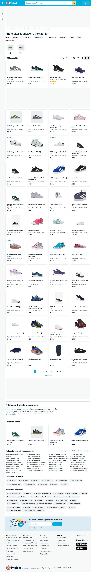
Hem (7, 29)
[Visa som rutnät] (82, 58)
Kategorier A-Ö (10, 554)
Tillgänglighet (44, 554)
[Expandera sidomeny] (2, 9)
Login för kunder (28, 548)
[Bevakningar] (2, 19)
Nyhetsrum (43, 548)
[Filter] (2, 23)
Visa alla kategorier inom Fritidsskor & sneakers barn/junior (74, 451)
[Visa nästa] (60, 371)
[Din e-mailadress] (40, 524)
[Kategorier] (2, 3)
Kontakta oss (44, 543)
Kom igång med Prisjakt (13, 537)
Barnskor (30, 29)
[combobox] (48, 3)
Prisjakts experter (11, 546)
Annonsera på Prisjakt (30, 543)
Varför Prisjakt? (27, 537)
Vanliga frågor (44, 540)
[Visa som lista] (85, 58)
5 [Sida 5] (46, 371)
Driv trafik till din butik (29, 540)
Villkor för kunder (28, 551)
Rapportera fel (48, 375)
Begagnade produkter (12, 559)
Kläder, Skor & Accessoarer (16, 29)
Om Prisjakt (43, 537)
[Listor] (2, 14)
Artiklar (8, 543)
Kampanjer (9, 557)
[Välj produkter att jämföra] (74, 58)
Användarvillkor (62, 537)
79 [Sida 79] (57, 371)
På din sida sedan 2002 (13, 540)
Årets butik (9, 551)
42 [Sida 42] (51, 371)
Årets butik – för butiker (30, 546)
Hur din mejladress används (35, 528)
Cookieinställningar (63, 546)
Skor (25, 29)
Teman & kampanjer (12, 548)
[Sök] (74, 3)
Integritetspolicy (62, 543)
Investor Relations (45, 551)
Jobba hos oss (44, 546)
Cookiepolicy (61, 540)
